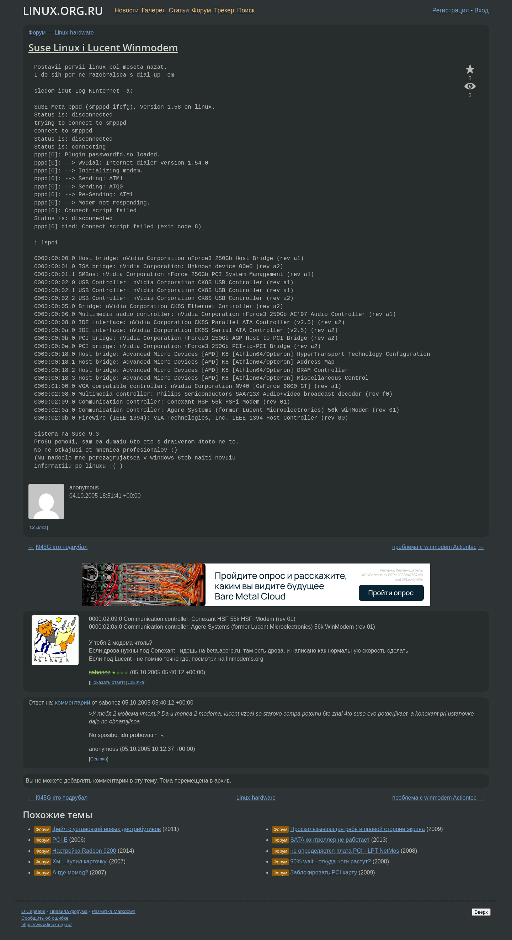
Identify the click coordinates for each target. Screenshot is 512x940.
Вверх (481, 912)
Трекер (224, 10)
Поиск (246, 10)
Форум (201, 10)
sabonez (100, 672)
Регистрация (450, 10)
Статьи (179, 10)
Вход (481, 10)
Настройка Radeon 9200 (84, 851)
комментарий (72, 703)
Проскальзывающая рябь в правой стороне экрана (357, 829)
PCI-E (60, 840)
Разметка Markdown (113, 911)
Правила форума (69, 911)
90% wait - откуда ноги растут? (330, 861)
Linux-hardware (74, 33)
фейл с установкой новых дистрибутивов (106, 829)
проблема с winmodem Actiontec (434, 547)
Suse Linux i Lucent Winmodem (103, 47)
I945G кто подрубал (61, 547)
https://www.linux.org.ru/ (46, 924)
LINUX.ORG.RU (63, 10)
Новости (126, 10)
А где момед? (70, 872)
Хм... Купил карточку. (79, 861)
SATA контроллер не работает (329, 840)
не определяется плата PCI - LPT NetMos (344, 851)
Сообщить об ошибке (45, 918)
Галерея (154, 10)
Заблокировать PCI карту (323, 872)
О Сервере (33, 911)
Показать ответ (107, 682)
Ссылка (38, 527)
